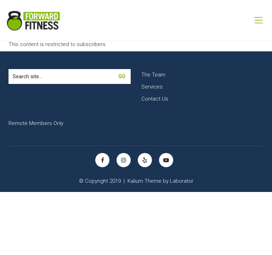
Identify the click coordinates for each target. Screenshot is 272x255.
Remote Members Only (35, 123)
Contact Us (154, 99)
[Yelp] (145, 160)
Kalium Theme (145, 181)
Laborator (181, 181)
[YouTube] (166, 160)
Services (152, 87)
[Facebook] (102, 160)
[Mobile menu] (259, 20)
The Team (153, 75)
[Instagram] (124, 160)
